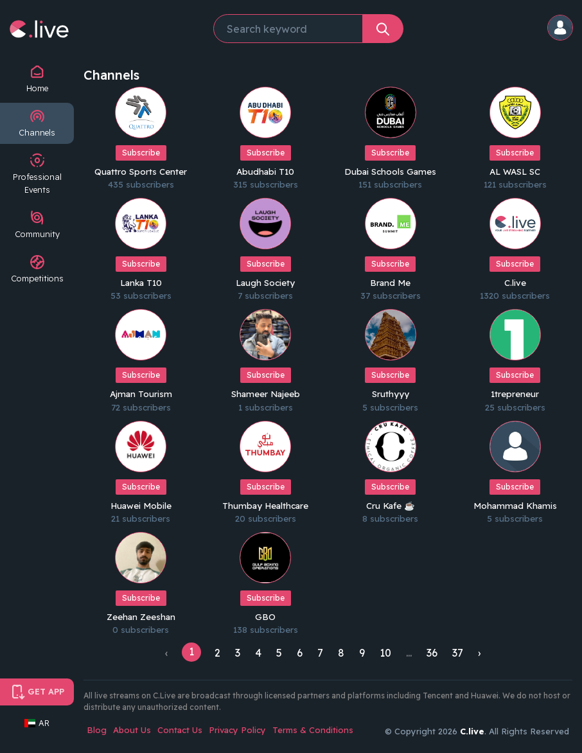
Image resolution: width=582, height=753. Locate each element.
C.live (514, 281)
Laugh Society (265, 281)
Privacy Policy (237, 726)
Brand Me (390, 281)
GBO (266, 613)
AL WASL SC (514, 171)
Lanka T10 (140, 281)
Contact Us (179, 726)
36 (432, 648)
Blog (97, 726)
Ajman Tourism (141, 392)
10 (385, 648)
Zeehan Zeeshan (141, 613)
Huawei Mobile (140, 502)
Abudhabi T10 (265, 171)
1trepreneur (515, 392)
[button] (561, 28)
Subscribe (141, 152)
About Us (132, 726)
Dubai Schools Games (390, 171)
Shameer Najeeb (266, 392)
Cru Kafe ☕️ (390, 502)
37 (457, 648)
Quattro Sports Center (141, 171)
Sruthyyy (390, 392)
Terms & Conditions (312, 726)
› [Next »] (479, 648)
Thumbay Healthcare (266, 502)
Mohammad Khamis (515, 502)
